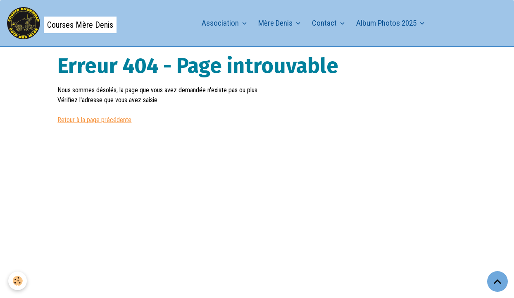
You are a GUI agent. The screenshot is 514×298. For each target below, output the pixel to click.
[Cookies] (17, 281)
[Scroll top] (497, 281)
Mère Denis (276, 23)
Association (221, 23)
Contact (325, 23)
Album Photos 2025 (387, 23)
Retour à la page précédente (94, 120)
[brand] (62, 23)
